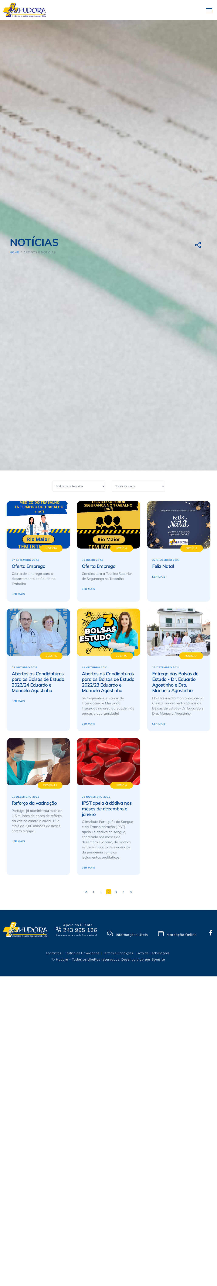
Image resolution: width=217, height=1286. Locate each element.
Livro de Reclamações (153, 953)
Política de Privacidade (81, 953)
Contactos (53, 953)
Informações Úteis (127, 934)
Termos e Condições (118, 953)
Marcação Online (177, 934)
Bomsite (158, 959)
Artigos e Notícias (39, 252)
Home (14, 252)
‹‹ (86, 891)
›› (131, 891)
